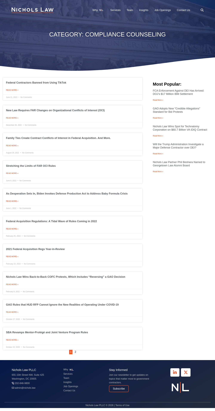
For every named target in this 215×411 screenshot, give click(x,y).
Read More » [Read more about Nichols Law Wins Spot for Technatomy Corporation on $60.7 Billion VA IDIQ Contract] (158, 136)
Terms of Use (122, 408)
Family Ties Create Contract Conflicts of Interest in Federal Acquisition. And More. (58, 138)
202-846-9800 (21, 386)
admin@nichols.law (24, 391)
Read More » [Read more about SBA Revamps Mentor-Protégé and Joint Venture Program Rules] (12, 343)
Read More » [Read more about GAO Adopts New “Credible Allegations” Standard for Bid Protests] (158, 118)
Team (129, 10)
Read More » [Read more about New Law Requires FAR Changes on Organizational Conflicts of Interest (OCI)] (12, 118)
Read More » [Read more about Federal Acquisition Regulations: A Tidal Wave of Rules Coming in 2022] (12, 231)
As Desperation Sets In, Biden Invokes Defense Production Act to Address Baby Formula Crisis (67, 194)
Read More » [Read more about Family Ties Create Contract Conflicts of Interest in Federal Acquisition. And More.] (12, 146)
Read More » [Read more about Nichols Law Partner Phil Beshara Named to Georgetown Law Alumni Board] (158, 172)
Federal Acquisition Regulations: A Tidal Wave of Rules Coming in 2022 (51, 222)
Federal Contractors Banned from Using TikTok (36, 82)
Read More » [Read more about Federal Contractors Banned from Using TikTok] (12, 90)
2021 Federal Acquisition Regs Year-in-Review (35, 250)
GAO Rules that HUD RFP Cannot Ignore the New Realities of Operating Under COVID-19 (62, 307)
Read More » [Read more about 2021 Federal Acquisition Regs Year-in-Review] (12, 259)
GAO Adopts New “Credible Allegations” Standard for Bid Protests (176, 110)
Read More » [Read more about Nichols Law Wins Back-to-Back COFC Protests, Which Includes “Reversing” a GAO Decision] (12, 287)
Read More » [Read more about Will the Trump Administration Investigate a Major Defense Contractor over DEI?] (158, 154)
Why (98, 10)
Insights (143, 10)
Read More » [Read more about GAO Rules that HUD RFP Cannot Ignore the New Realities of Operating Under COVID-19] (12, 315)
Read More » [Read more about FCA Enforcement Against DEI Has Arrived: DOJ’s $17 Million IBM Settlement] (158, 100)
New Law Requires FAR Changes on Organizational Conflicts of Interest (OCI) (55, 110)
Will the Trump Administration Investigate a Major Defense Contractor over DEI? (178, 146)
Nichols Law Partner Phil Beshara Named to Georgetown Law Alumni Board (179, 164)
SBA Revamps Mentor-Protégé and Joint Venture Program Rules (47, 335)
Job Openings (162, 10)
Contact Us (183, 10)
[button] (202, 10)
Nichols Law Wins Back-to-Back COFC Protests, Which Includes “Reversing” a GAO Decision (65, 278)
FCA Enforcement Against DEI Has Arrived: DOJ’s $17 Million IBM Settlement (178, 92)
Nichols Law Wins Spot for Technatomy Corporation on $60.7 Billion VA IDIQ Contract (180, 128)
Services (115, 10)
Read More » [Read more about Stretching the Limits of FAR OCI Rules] (12, 174)
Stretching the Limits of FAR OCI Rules (31, 166)
